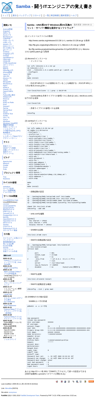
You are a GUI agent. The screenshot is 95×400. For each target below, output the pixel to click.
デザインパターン (10, 138)
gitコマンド (7, 50)
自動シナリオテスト (11, 150)
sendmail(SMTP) (9, 206)
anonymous (13, 392)
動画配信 (6, 132)
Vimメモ (6, 117)
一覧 (47, 15)
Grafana (6, 52)
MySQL (6, 217)
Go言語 (6, 55)
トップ (5, 15)
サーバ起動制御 (9, 190)
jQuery (5, 67)
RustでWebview (10, 305)
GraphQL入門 (8, 54)
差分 (15, 15)
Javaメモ (6, 74)
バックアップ (25, 15)
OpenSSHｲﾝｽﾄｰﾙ (9, 219)
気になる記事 (8, 244)
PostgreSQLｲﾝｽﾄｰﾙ (10, 215)
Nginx (5, 85)
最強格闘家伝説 (9, 242)
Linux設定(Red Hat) (10, 200)
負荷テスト (7, 152)
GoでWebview (9, 302)
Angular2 (6, 31)
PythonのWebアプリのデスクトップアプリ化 (13, 318)
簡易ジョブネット (10, 127)
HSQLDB (6, 61)
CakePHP (7, 38)
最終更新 (65, 15)
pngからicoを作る (11, 268)
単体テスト (7, 146)
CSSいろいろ (8, 40)
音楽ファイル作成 (10, 251)
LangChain (8, 294)
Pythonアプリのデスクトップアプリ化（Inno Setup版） (13, 262)
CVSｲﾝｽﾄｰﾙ (7, 226)
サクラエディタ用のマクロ (13, 238)
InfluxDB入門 (8, 70)
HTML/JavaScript (9, 63)
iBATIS (5, 69)
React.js (6, 99)
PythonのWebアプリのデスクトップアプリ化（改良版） (13, 311)
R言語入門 (7, 97)
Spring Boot (7, 110)
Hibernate (7, 59)
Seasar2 (6, 106)
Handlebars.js (8, 57)
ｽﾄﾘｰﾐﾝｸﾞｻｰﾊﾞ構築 (10, 230)
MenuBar (8, 388)
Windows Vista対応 (10, 123)
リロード (37, 15)
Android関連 (7, 29)
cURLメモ (7, 42)
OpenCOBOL (8, 91)
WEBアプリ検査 (9, 148)
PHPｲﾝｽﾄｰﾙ (7, 211)
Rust (5, 104)
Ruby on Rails (8, 102)
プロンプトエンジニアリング (13, 284)
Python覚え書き (9, 95)
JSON (5, 80)
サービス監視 (8, 188)
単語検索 (55, 15)
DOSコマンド (8, 46)
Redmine (6, 179)
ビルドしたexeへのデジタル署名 (13, 299)
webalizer (6, 187)
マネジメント (8, 249)
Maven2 (6, 163)
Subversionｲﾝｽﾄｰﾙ (10, 228)
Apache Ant (7, 161)
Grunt (5, 167)
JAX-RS (6, 76)
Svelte (5, 115)
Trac (4, 177)
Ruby (5, 101)
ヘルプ (74, 15)
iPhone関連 (7, 72)
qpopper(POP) (8, 208)
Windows (6, 121)
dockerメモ (7, 44)
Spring (5, 108)
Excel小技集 (8, 246)
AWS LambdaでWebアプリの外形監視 (12, 272)
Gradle (5, 165)
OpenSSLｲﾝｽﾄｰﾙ (9, 221)
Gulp (5, 169)
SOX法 (6, 247)
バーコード (7, 134)
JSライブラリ (8, 65)
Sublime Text (8, 114)
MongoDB (7, 82)
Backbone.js (7, 37)
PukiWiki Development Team (29, 395)
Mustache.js (7, 84)
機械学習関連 (8, 125)
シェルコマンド (9, 129)
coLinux (6, 204)
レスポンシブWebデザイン (13, 136)
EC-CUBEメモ (8, 48)
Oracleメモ (7, 89)
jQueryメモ (7, 78)
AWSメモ (6, 33)
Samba (23, 6)
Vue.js (5, 119)
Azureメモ (7, 35)
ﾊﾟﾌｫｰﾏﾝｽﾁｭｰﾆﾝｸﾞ (9, 192)
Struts (5, 112)
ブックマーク (8, 240)
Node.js (6, 87)
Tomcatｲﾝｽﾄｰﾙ (8, 213)
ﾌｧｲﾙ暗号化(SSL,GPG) (12, 131)
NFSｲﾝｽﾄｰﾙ (7, 223)
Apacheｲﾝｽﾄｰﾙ (8, 209)
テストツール (8, 153)
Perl (4, 93)
